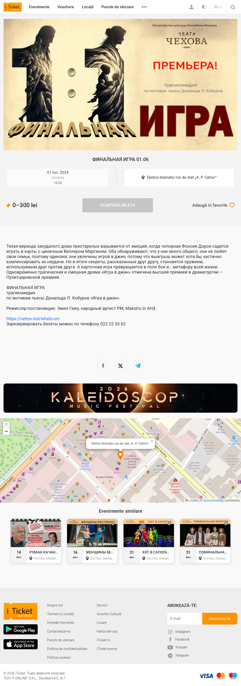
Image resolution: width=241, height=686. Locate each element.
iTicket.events (107, 649)
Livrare (102, 623)
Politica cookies (58, 657)
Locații (87, 7)
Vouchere (65, 7)
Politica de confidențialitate (67, 649)
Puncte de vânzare (117, 7)
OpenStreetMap (213, 500)
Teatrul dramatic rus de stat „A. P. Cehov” (181, 177)
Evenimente (39, 7)
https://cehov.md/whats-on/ (33, 318)
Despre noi (55, 605)
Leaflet (191, 500)
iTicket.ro (103, 640)
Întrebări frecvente (60, 623)
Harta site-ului (107, 631)
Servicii (102, 605)
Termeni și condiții (60, 614)
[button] (120, 456)
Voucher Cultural (109, 614)
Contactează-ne (58, 631)
